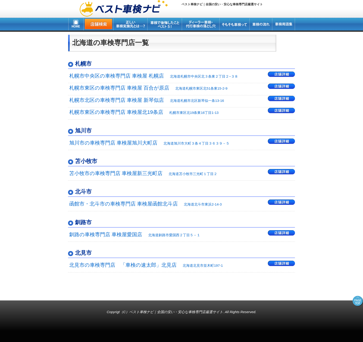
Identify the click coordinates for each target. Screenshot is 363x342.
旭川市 (83, 130)
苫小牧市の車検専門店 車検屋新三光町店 (143, 173)
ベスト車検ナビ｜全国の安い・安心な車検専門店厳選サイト (176, 312)
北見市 (83, 253)
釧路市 (83, 222)
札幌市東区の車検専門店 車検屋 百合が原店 (148, 88)
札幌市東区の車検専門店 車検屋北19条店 (144, 112)
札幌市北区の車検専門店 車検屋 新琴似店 (146, 100)
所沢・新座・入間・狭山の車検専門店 (31, 293)
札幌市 (83, 64)
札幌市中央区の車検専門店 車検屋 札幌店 (153, 76)
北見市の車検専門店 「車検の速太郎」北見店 (146, 265)
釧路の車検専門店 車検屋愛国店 (134, 234)
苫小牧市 (86, 161)
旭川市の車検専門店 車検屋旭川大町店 (149, 143)
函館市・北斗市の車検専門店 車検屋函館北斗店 (145, 204)
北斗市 (83, 191)
